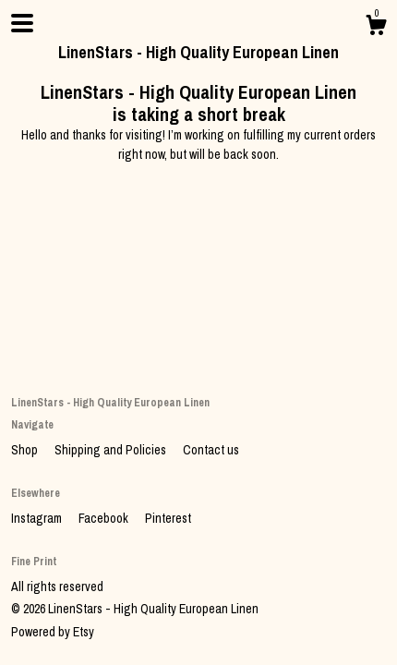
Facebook (104, 518)
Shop (26, 449)
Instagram (38, 518)
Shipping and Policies (111, 449)
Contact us (211, 449)
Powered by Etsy (52, 631)
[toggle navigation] (22, 23)
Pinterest (168, 518)
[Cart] (376, 28)
